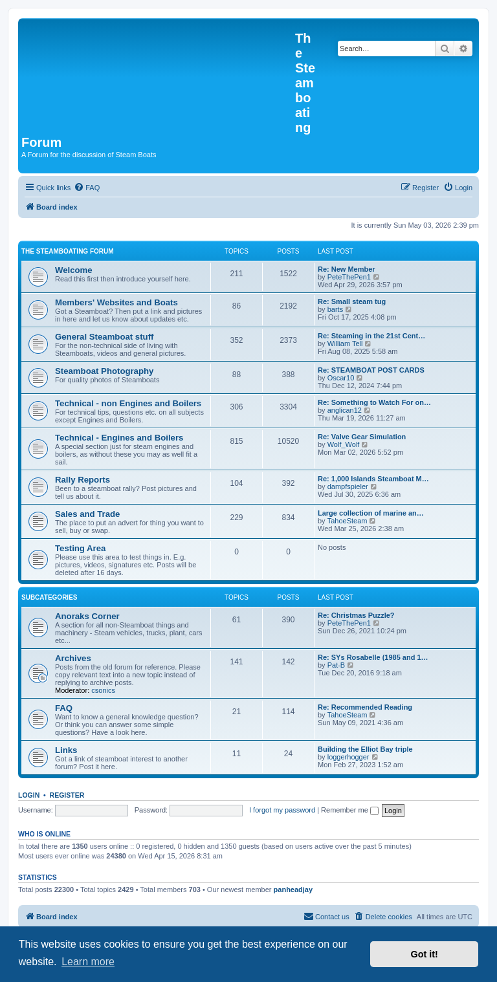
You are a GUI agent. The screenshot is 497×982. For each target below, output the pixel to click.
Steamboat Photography (104, 371)
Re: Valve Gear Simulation (362, 437)
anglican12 (344, 410)
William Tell (345, 343)
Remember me (350, 810)
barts (335, 309)
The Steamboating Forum (67, 251)
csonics (103, 690)
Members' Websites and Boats (116, 302)
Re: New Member (346, 269)
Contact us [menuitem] (326, 916)
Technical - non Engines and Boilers (128, 403)
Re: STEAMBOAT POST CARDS (371, 370)
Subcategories (49, 597)
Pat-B (336, 665)
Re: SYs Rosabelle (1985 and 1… (373, 657)
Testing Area (80, 548)
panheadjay (293, 889)
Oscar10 (341, 378)
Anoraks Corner (87, 616)
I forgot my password (282, 810)
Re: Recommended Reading (365, 707)
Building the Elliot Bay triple (365, 749)
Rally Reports (82, 480)
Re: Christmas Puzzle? (356, 615)
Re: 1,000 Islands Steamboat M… (373, 479)
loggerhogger (348, 757)
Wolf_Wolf (343, 444)
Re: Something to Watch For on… (374, 402)
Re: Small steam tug (352, 301)
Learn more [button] (88, 961)
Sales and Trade (87, 514)
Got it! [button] (424, 954)
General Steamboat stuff (104, 337)
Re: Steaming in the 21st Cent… (371, 336)
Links (66, 750)
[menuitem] (87, 187)
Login (28, 795)
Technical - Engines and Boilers (119, 437)
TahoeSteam (347, 521)
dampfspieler (347, 486)
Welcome (74, 270)
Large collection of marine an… (371, 513)
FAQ (63, 708)
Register (67, 795)
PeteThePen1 (349, 277)
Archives (73, 658)
